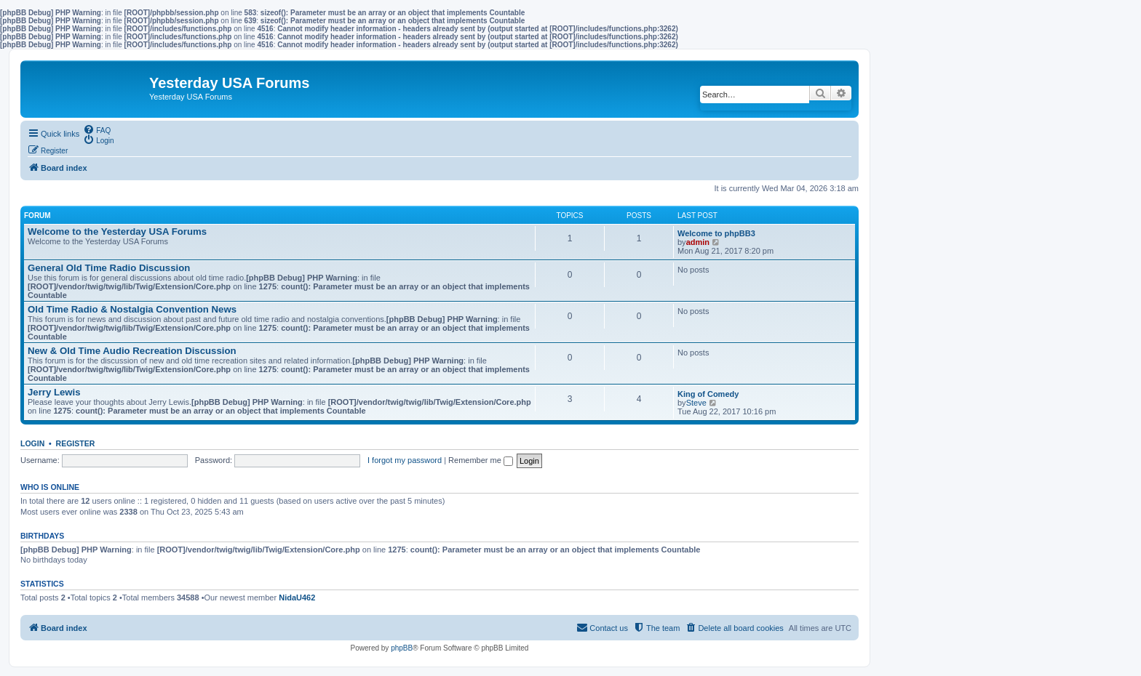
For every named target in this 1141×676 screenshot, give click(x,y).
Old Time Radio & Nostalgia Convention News (132, 309)
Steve (696, 402)
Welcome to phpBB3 (716, 233)
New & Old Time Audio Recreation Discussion (132, 350)
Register (75, 443)
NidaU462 (297, 597)
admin (697, 242)
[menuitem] (97, 129)
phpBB (402, 648)
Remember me (480, 460)
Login (32, 443)
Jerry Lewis (54, 392)
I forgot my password (404, 460)
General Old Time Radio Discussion (109, 267)
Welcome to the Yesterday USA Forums (117, 231)
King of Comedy (708, 394)
